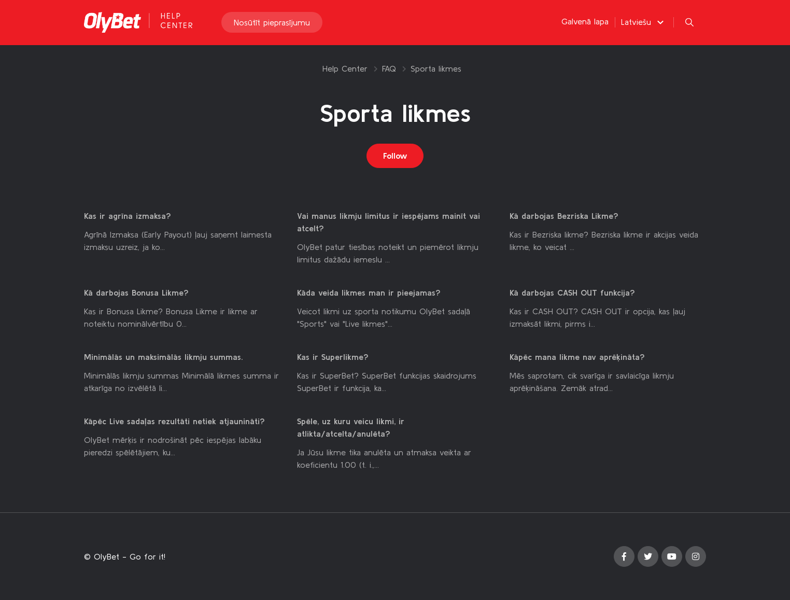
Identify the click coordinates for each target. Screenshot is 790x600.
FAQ (389, 68)
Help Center (345, 68)
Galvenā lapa (585, 21)
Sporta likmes (436, 68)
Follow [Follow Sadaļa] (395, 156)
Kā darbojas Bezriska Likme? (564, 216)
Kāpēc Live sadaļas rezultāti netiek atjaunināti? (174, 421)
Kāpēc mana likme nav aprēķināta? (577, 357)
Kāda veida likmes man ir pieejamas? (369, 293)
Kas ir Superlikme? (333, 357)
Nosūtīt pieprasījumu (272, 22)
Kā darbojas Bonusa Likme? (136, 293)
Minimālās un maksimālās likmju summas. (163, 357)
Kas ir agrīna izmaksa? (127, 216)
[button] (644, 22)
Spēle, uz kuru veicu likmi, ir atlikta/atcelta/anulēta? (350, 428)
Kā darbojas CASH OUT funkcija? (572, 293)
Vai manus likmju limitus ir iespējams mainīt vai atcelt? (388, 222)
